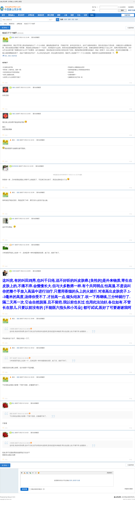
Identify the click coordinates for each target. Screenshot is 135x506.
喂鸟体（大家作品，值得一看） (12, 70)
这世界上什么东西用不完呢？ (12, 77)
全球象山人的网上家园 (15, 1)
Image (27, 473)
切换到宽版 (134, 2)
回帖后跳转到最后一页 (37, 489)
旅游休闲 (41, 15)
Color (24, 473)
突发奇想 (14, 56)
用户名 (94, 7)
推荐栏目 (11, 24)
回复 (6, 83)
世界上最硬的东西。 (9, 74)
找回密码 (131, 7)
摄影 (58, 15)
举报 (130, 83)
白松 (13, 218)
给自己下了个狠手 (29, 24)
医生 (5, 56)
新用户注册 (131, 10)
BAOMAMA (15, 166)
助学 (65, 19)
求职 (73, 19)
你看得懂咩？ (72, 74)
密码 (93, 10)
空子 (13, 245)
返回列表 (131, 28)
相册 (72, 15)
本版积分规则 (129, 489)
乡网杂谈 (31, 15)
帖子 (50, 19)
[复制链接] (20, 33)
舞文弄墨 (50, 15)
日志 (78, 15)
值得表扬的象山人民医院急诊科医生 (79, 70)
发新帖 (4, 27)
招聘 (69, 19)
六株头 (14, 87)
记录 (85, 15)
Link (30, 473)
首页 (3, 15)
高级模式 (109, 473)
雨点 (13, 403)
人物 (65, 15)
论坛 (91, 15)
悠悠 (13, 37)
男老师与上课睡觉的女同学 (76, 67)
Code (36, 473)
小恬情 (14, 271)
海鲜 (76, 19)
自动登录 (122, 7)
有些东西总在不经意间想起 (11, 72)
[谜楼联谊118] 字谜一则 (75, 77)
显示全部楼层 (35, 37)
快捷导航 (127, 15)
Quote (33, 473)
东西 (9, 56)
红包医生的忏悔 (8, 67)
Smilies (38, 473)
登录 (70, 480)
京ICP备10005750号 (128, 497)
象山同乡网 (3, 1)
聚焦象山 (11, 15)
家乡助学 (21, 15)
